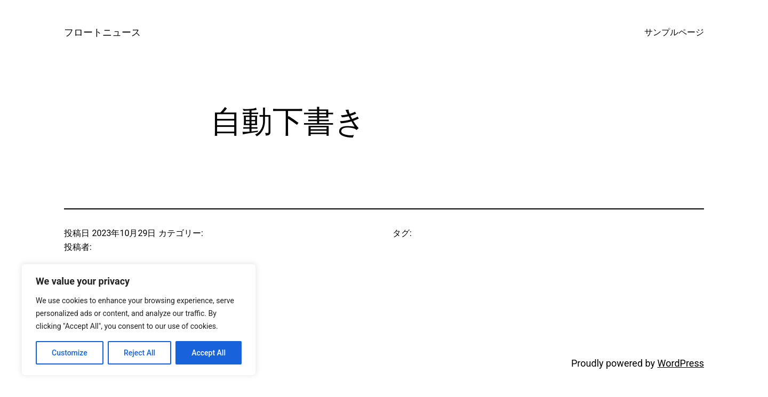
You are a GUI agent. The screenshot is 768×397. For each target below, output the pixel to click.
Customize (69, 353)
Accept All (208, 353)
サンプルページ (674, 32)
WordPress (681, 363)
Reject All (139, 353)
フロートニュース (102, 32)
